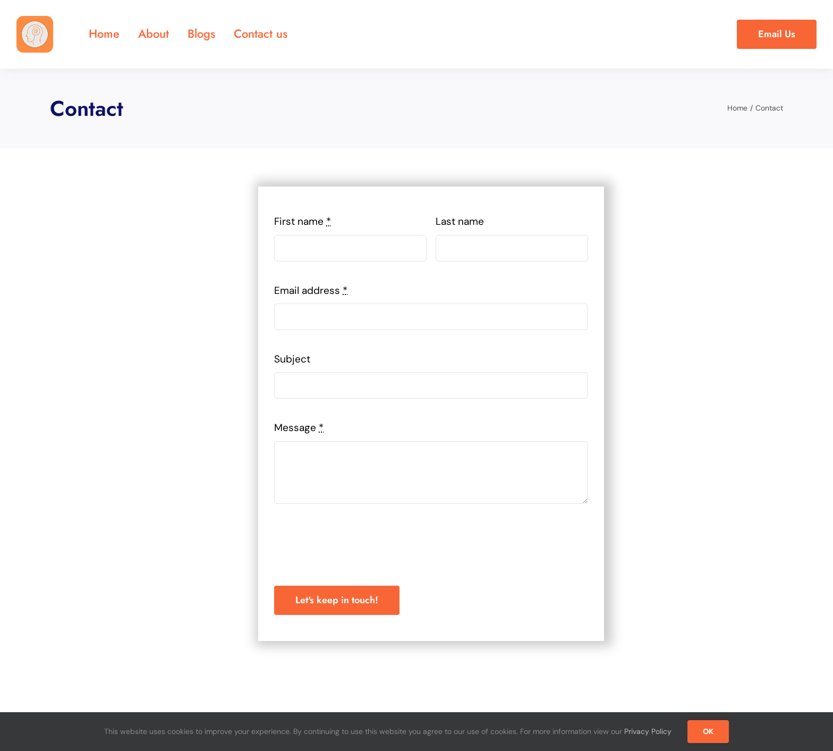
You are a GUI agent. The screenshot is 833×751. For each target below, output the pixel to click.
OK (708, 731)
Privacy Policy (648, 731)
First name (302, 221)
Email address (310, 290)
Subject (292, 359)
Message (299, 427)
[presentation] (355, 545)
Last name (460, 221)
